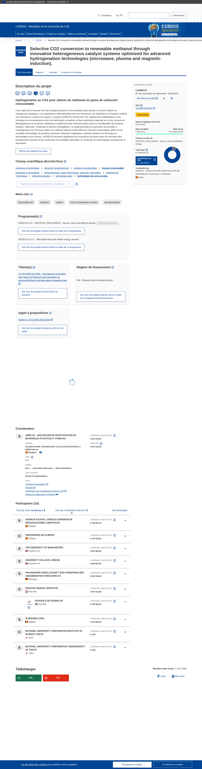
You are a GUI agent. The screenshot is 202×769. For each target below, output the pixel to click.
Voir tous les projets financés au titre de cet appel (42, 330)
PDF (58, 678)
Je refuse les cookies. (172, 764)
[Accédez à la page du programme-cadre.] (21, 51)
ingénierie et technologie (27, 168)
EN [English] (23, 93)
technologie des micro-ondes (92, 176)
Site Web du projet (148, 98)
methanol (44, 202)
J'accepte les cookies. (132, 764)
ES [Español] (30, 93)
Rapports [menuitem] (39, 72)
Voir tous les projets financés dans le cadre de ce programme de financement (101, 296)
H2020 (39, 40)
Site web (44, 487)
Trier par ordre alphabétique (30, 510)
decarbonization (112, 202)
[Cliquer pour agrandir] (125, 520)
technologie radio (64, 176)
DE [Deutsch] (17, 93)
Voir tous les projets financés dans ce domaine (40, 293)
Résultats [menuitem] (53, 72)
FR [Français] (36, 93)
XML (31, 678)
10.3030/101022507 (144, 108)
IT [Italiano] (42, 93)
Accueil (20, 34)
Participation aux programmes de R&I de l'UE (55, 491)
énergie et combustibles (85, 168)
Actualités (93, 34)
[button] (119, 16)
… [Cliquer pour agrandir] (29, 40)
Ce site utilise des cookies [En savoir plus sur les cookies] (34, 764)
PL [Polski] (48, 93)
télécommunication (41, 176)
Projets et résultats (56, 34)
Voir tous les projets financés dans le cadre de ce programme (51, 231)
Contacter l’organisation (50, 484)
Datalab (104, 34)
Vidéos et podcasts (76, 34)
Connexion (105, 15)
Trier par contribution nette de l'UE (71, 510)
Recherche (115, 34)
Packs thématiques (35, 34)
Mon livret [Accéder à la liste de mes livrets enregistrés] (178, 676)
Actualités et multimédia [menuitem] (71, 72)
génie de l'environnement (56, 168)
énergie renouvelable (113, 168)
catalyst (59, 202)
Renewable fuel (25, 202)
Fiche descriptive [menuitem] (24, 72)
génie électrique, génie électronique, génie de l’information (72, 173)
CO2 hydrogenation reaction (84, 202)
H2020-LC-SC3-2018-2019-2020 (35, 320)
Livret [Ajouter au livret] (162, 675)
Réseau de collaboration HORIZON (55, 494)
